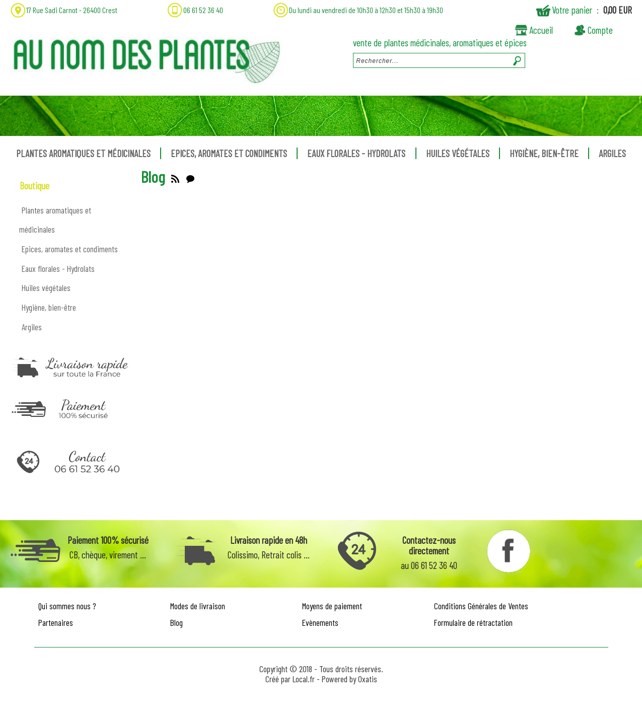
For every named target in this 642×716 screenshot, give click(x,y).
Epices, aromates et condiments (229, 153)
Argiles (612, 153)
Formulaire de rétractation (473, 622)
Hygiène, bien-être (544, 153)
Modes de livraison (197, 605)
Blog (176, 622)
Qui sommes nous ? (67, 605)
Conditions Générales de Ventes (481, 605)
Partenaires (55, 622)
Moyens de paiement (332, 605)
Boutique (34, 185)
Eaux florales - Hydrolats (356, 153)
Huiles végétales (457, 153)
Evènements (320, 622)
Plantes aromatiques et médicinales (83, 153)
